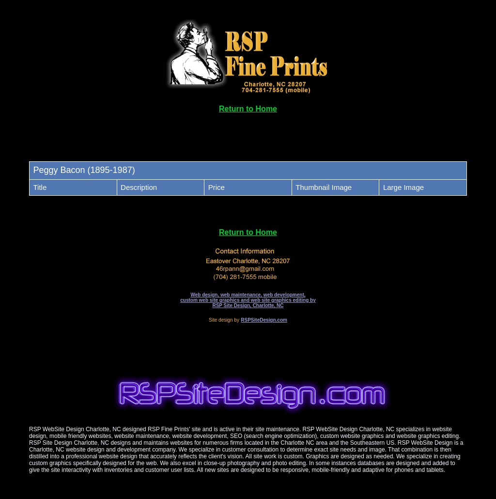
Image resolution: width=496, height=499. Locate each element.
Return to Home (248, 109)
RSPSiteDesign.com (264, 320)
